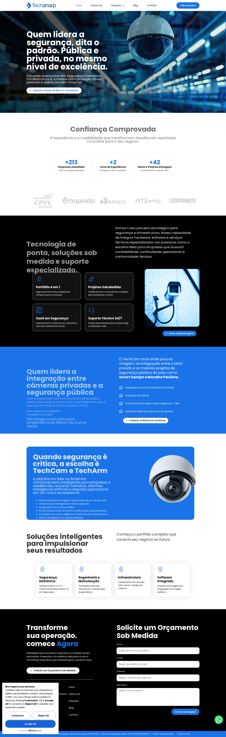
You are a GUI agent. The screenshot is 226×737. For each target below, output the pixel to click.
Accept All (30, 723)
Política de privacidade (163, 734)
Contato (152, 5)
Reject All (43, 715)
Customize (18, 715)
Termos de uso (183, 734)
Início (79, 5)
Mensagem (122, 685)
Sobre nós (96, 5)
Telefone (121, 671)
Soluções (117, 5)
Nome (119, 644)
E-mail (120, 658)
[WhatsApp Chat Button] (218, 719)
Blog (135, 5)
